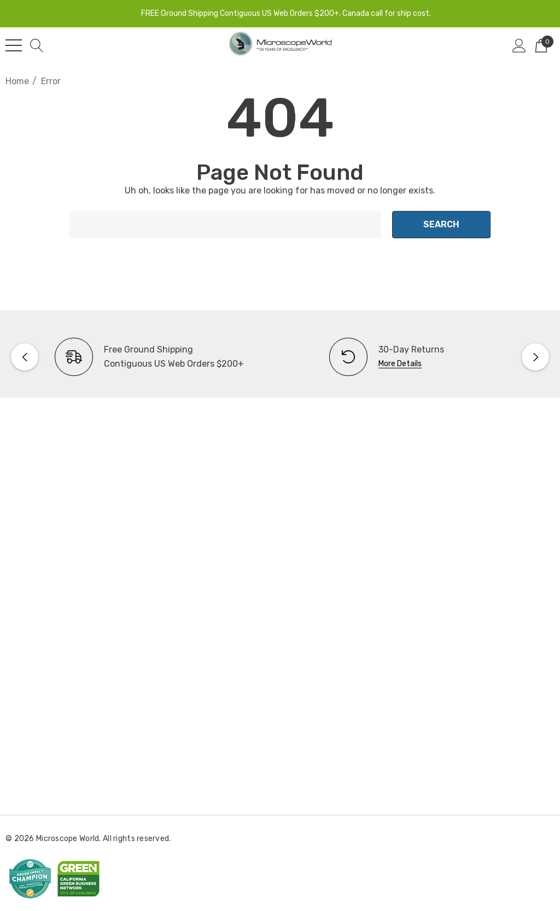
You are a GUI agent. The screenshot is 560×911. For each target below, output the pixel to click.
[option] (142, 357)
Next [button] (535, 357)
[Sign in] (519, 45)
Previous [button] (24, 357)
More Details (400, 363)
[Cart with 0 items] (541, 45)
